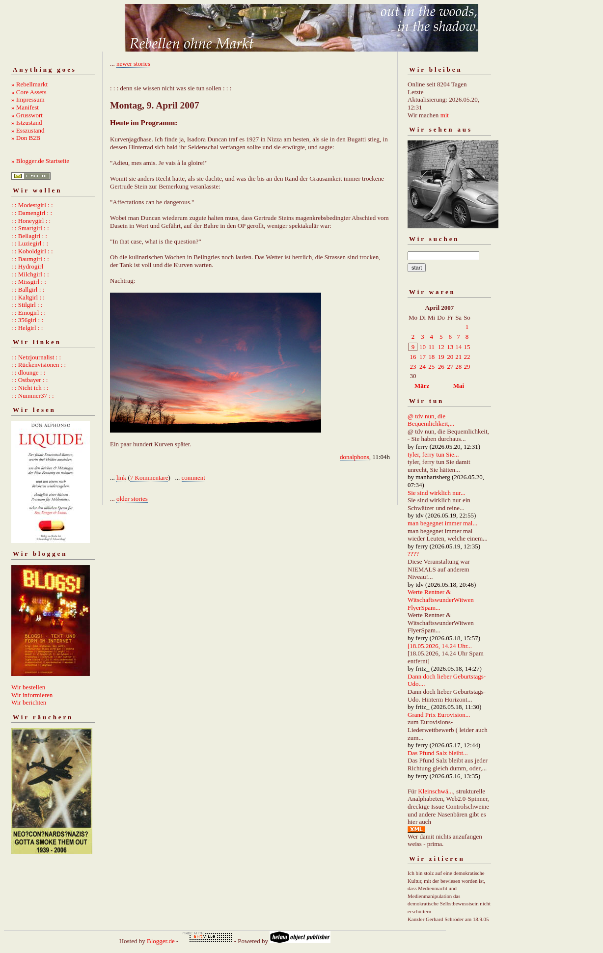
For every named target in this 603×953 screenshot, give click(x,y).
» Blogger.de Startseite (40, 160)
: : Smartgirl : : (30, 228)
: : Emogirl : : (28, 312)
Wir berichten (28, 702)
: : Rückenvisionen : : (38, 364)
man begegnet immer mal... (442, 523)
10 (422, 347)
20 (450, 356)
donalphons (354, 457)
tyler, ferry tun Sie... (433, 454)
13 (450, 347)
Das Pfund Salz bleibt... (438, 753)
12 (441, 347)
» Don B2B (25, 137)
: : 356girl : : (27, 320)
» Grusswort (27, 115)
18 (431, 356)
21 (458, 356)
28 (458, 366)
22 (467, 356)
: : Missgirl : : (28, 281)
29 (467, 366)
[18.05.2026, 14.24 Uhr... (440, 646)
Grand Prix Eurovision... (439, 714)
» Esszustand (28, 130)
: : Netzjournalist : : (36, 357)
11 (431, 347)
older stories (132, 498)
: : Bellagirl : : (29, 236)
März (421, 385)
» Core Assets (29, 92)
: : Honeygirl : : (31, 220)
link (121, 477)
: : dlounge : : (28, 372)
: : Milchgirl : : (30, 274)
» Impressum (28, 99)
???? (413, 553)
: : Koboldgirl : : (32, 251)
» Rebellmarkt (29, 84)
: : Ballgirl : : (27, 289)
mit (444, 115)
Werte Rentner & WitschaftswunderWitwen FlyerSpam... (441, 599)
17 (422, 356)
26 (441, 366)
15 (467, 347)
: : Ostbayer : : (29, 379)
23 (413, 366)
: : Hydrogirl (27, 266)
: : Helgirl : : (27, 327)
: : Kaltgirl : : (28, 297)
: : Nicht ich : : (29, 387)
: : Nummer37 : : (32, 395)
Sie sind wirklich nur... (437, 492)
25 (431, 366)
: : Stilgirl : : (27, 304)
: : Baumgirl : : (30, 259)
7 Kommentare (149, 477)
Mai (458, 385)
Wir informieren (32, 695)
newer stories (133, 63)
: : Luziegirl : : (29, 243)
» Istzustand (26, 122)
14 (458, 347)
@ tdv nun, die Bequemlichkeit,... (431, 420)
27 (450, 366)
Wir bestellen (28, 687)
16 (413, 356)
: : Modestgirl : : (32, 205)
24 (422, 366)
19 (441, 356)
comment (193, 477)
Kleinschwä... (435, 791)
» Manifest (25, 107)
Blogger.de (161, 941)
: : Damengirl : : (31, 213)
